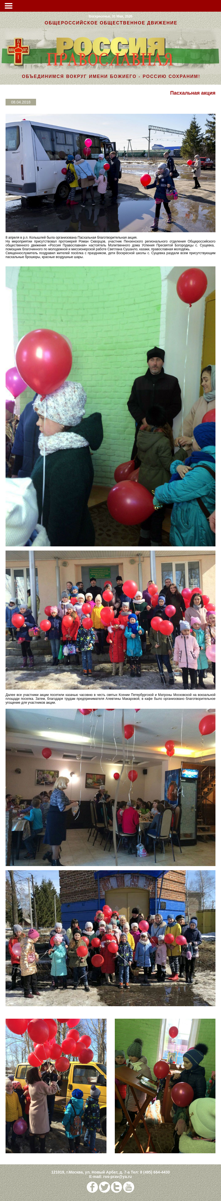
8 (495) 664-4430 (155, 1172)
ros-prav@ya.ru (117, 1176)
